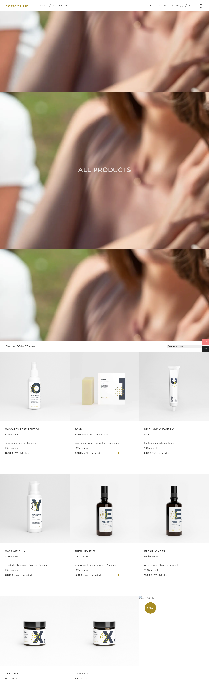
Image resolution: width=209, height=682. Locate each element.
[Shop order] (185, 346)
